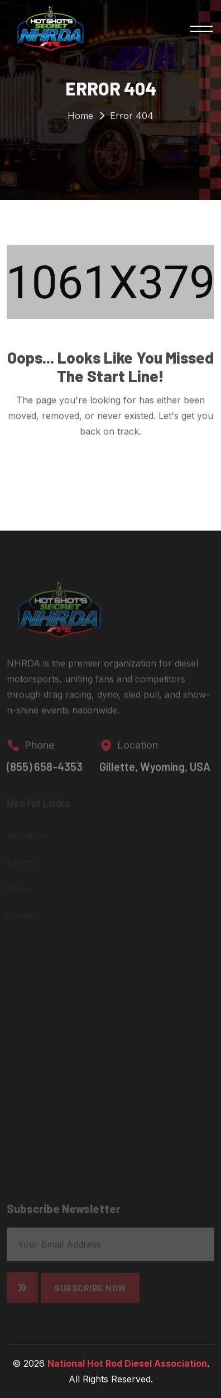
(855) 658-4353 (45, 770)
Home (80, 117)
